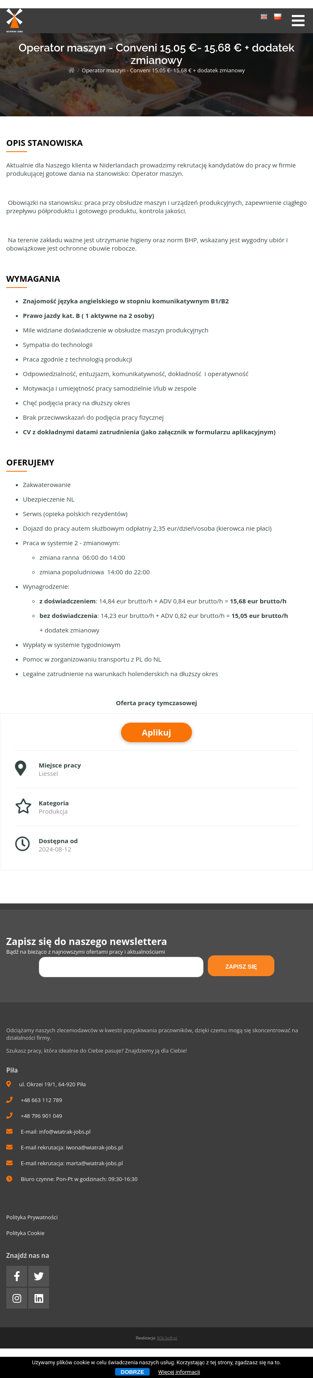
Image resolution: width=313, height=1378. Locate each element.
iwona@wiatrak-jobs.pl (94, 1147)
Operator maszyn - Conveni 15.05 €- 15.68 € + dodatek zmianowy (163, 70)
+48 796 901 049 (34, 1116)
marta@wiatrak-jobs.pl (94, 1163)
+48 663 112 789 (34, 1100)
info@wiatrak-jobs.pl (65, 1131)
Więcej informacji (179, 1372)
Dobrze (132, 1372)
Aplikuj (156, 732)
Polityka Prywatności (32, 1217)
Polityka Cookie (25, 1233)
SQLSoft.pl (167, 1338)
